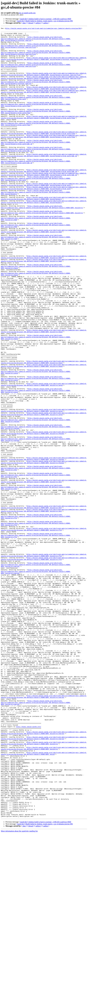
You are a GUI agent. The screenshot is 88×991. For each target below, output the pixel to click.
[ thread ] (30, 23)
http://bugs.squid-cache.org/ (28, 867)
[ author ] (45, 23)
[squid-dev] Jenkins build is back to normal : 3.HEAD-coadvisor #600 (45, 19)
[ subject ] (38, 23)
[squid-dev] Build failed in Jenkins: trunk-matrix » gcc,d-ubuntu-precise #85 (45, 21)
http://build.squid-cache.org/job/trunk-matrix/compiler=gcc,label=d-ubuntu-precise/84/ (43, 29)
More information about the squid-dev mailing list (19, 989)
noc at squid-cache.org (27, 13)
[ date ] (24, 23)
